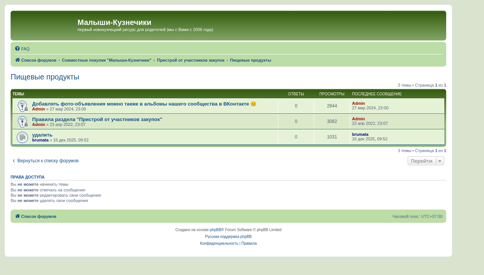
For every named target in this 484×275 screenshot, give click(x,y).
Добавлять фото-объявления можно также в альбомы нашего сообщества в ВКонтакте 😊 (144, 104)
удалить (42, 135)
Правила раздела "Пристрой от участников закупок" (97, 119)
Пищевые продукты (45, 77)
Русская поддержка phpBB (228, 237)
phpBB (215, 230)
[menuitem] (21, 48)
